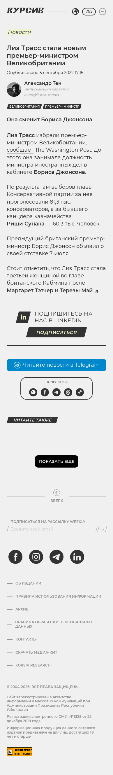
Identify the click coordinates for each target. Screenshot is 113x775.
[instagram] (36, 557)
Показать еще (56, 461)
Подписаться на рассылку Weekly (47, 522)
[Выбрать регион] (75, 11)
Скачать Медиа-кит (36, 652)
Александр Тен (42, 83)
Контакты (26, 639)
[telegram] (56, 557)
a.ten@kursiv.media (41, 94)
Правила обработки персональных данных (54, 624)
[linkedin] (77, 557)
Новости (19, 32)
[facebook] (15, 557)
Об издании (28, 583)
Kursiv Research (33, 665)
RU (89, 11)
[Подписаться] (102, 529)
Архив (22, 609)
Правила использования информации (58, 596)
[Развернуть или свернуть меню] (102, 11)
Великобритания (24, 107)
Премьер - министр (62, 107)
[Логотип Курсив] (25, 10)
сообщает (20, 150)
